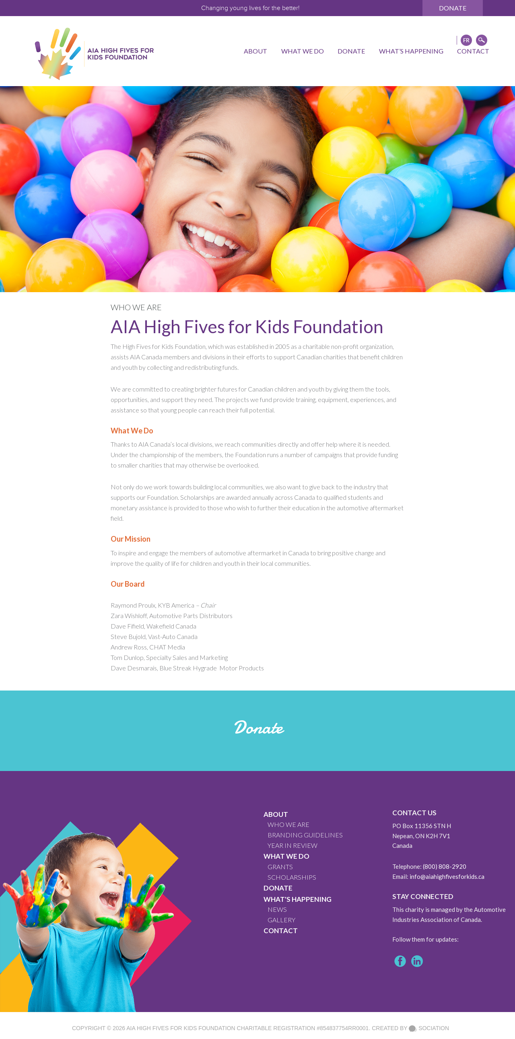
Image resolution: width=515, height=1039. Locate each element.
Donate (452, 8)
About (276, 814)
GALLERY (281, 920)
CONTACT (281, 930)
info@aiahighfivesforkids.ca (447, 876)
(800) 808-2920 (444, 866)
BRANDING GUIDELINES (305, 835)
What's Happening (298, 899)
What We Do (286, 856)
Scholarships (292, 877)
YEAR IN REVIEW (292, 845)
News (277, 909)
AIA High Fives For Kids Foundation (180, 1028)
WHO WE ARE (288, 824)
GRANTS (280, 866)
